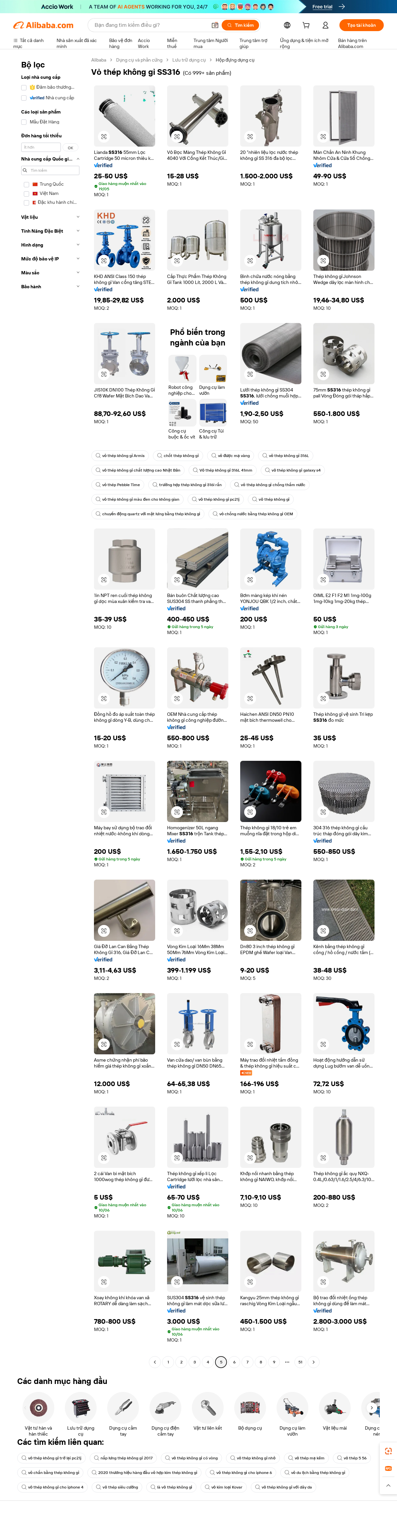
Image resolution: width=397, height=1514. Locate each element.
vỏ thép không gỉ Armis (120, 455)
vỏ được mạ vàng (230, 455)
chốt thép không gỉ (177, 455)
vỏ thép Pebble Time (118, 484)
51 (300, 1362)
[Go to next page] (314, 1362)
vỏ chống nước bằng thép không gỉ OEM (253, 514)
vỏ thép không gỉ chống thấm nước (269, 484)
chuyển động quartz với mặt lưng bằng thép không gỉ (148, 514)
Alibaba (98, 60)
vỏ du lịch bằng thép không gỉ (315, 1472)
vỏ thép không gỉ (270, 499)
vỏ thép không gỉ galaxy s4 (292, 470)
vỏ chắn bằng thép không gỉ (50, 1472)
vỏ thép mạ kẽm (306, 1458)
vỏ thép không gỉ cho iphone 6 (241, 1472)
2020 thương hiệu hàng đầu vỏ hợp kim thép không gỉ (144, 1472)
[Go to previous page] (155, 1362)
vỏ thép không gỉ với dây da (283, 1487)
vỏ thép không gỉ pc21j (216, 499)
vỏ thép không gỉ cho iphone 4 (52, 1487)
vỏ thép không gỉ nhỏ (253, 1458)
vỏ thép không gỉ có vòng (191, 1458)
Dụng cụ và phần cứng (139, 60)
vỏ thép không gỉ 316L (285, 455)
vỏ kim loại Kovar (224, 1487)
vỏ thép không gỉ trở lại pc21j (51, 1458)
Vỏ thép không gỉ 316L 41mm (222, 470)
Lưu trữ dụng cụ (189, 60)
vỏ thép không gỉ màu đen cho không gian (137, 499)
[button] (104, 137)
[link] (388, 1451)
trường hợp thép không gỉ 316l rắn (187, 484)
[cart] (307, 26)
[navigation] (50, 712)
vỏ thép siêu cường (117, 1487)
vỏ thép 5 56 (352, 1458)
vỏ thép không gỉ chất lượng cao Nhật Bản (138, 470)
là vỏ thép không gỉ (171, 1487)
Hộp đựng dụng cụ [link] (235, 60)
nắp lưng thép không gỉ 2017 (123, 1458)
